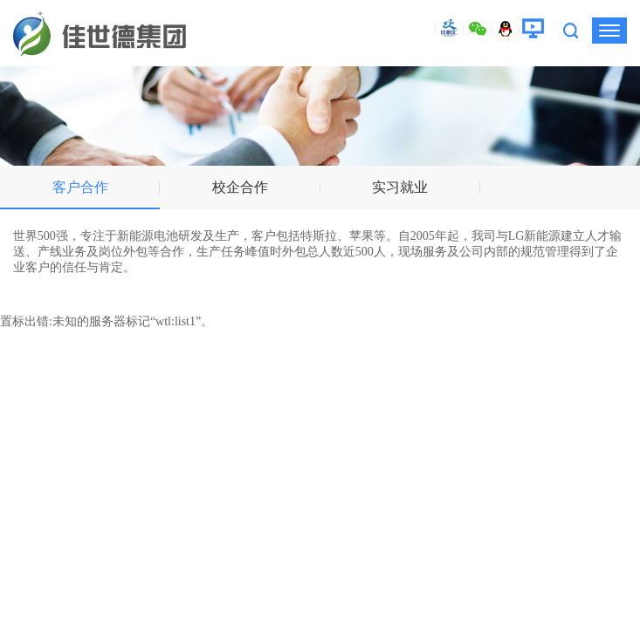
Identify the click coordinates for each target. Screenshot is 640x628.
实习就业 (400, 187)
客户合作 (80, 187)
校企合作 (240, 187)
